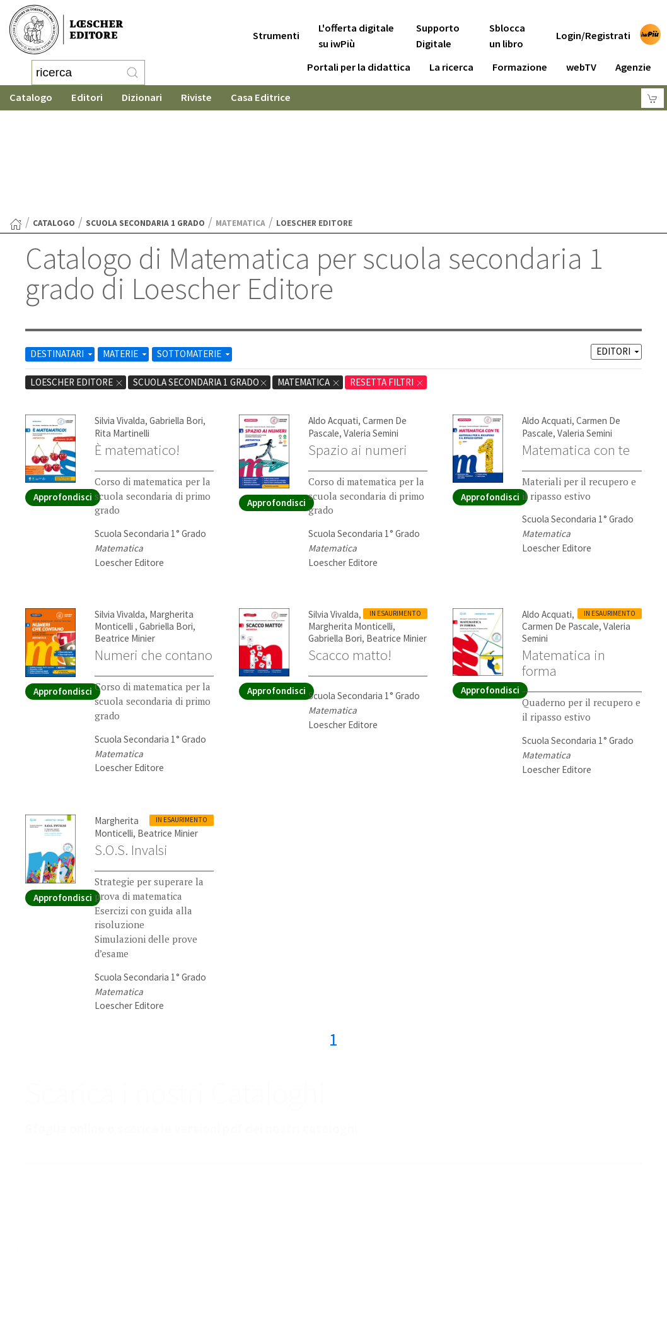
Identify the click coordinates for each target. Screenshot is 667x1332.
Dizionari (142, 97)
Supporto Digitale (438, 26)
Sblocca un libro (507, 26)
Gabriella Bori (176, 320)
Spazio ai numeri (357, 349)
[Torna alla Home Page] (15, 123)
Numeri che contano (153, 554)
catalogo (54, 122)
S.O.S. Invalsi (131, 749)
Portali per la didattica (358, 57)
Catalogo (30, 97)
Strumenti (276, 26)
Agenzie (633, 57)
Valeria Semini (371, 332)
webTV (581, 57)
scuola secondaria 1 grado (145, 122)
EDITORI (618, 250)
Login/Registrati (593, 26)
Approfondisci (62, 396)
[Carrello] (652, 98)
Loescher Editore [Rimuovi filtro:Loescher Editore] (77, 281)
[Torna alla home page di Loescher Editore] (66, 30)
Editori (87, 97)
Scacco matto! (350, 554)
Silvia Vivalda (120, 320)
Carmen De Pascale (560, 525)
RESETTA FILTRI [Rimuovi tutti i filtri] (387, 281)
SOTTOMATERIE (194, 253)
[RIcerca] (132, 72)
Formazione (519, 57)
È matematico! (137, 349)
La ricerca (451, 57)
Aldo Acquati (333, 320)
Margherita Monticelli (350, 525)
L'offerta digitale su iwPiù (356, 26)
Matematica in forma (563, 562)
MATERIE (126, 253)
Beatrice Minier (125, 537)
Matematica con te (576, 349)
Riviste (196, 97)
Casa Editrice (261, 97)
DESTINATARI (62, 253)
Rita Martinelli (122, 332)
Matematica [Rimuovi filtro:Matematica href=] (308, 281)
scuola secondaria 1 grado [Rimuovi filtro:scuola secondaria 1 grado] (200, 281)
